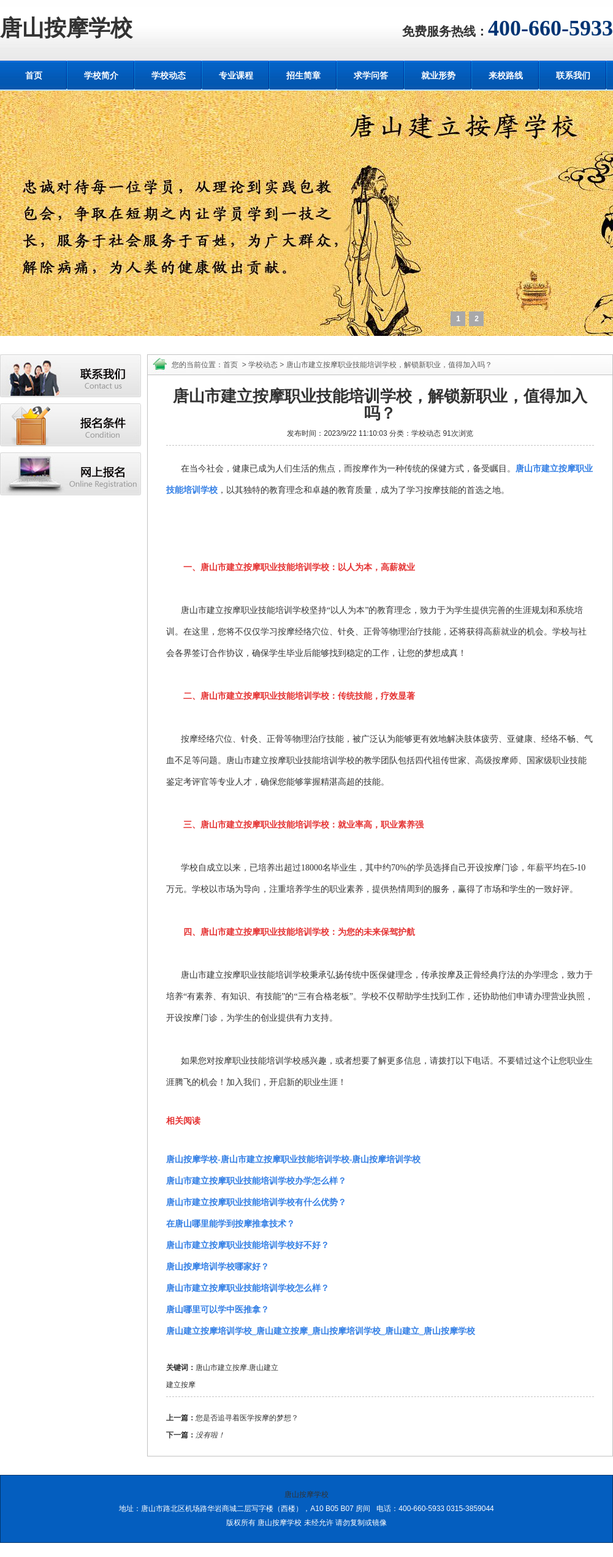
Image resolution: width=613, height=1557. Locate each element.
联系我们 (573, 75)
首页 (33, 75)
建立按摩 (181, 1384)
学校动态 (168, 75)
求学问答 (371, 75)
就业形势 (438, 75)
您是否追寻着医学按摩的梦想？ (247, 1418)
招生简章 (303, 75)
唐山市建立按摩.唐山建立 (237, 1367)
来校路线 (506, 75)
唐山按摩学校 (66, 28)
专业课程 (236, 75)
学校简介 (101, 75)
